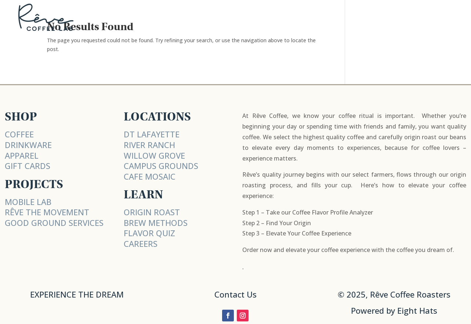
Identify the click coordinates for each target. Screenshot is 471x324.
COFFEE (19, 134)
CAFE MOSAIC (149, 176)
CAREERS (140, 243)
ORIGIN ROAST (152, 211)
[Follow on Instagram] (243, 315)
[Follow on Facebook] (228, 315)
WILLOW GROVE (154, 155)
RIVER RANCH (149, 144)
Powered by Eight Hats (394, 310)
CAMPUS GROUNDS (161, 165)
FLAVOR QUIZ (149, 232)
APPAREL (22, 155)
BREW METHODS (156, 222)
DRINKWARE (28, 144)
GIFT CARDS (27, 165)
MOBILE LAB (28, 201)
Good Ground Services (54, 222)
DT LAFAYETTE (152, 134)
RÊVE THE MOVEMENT (47, 211)
